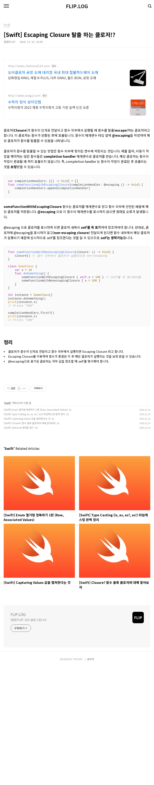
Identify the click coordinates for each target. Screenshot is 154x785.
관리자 (90, 777)
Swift (7, 521)
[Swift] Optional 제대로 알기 (19, 545)
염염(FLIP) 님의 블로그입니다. (29, 738)
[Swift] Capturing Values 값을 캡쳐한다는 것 (27, 536)
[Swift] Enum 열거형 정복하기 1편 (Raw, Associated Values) (36, 527)
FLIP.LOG (77, 6)
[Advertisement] (77, 88)
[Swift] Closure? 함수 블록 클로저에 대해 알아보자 (30, 541)
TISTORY (78, 777)
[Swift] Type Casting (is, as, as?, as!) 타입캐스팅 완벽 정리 (34, 532)
